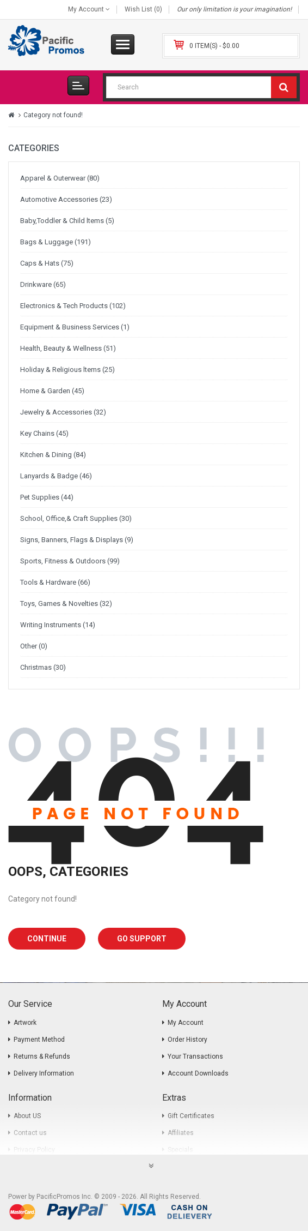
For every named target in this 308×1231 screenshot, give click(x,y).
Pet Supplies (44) (46, 497)
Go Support (142, 938)
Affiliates (181, 1133)
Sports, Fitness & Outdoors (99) (70, 561)
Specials (180, 1150)
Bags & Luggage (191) (55, 242)
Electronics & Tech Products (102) (73, 306)
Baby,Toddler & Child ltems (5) (67, 221)
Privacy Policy (34, 1150)
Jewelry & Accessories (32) (63, 412)
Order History (187, 1039)
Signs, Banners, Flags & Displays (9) (76, 540)
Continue (46, 938)
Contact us (30, 1133)
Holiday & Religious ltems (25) (67, 369)
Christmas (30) (43, 667)
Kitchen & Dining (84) (53, 455)
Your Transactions (195, 1056)
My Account (186, 1022)
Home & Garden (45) (52, 391)
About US (27, 1116)
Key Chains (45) (44, 433)
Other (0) (33, 646)
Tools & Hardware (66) (55, 582)
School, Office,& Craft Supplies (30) (76, 518)
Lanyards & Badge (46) (56, 476)
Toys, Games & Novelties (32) (66, 603)
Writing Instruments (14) (57, 625)
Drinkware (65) (43, 284)
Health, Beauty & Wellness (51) (68, 348)
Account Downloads (198, 1073)
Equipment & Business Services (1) (75, 327)
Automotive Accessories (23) (66, 199)
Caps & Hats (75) (46, 263)
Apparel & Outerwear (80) (60, 178)
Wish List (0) (143, 9)
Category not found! (53, 115)
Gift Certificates (191, 1116)
